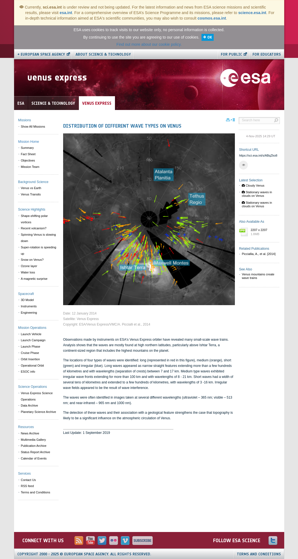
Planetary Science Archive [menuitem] (38, 411)
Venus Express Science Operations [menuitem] (37, 396)
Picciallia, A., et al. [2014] (258, 254)
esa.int (66, 12)
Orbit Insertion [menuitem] (30, 359)
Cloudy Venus (253, 185)
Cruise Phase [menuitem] (30, 352)
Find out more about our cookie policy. (148, 44)
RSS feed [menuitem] (27, 486)
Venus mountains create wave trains (258, 276)
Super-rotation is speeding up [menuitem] (38, 250)
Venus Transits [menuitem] (31, 194)
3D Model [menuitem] (27, 300)
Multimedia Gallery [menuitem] (33, 439)
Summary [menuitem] (27, 147)
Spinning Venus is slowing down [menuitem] (38, 238)
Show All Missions (33, 126)
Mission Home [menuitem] (28, 142)
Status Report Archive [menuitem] (35, 452)
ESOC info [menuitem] (28, 371)
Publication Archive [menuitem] (34, 445)
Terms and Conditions (259, 554)
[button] (243, 165)
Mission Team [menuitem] (30, 166)
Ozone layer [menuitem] (29, 266)
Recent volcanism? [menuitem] (34, 228)
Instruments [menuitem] (29, 306)
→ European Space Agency (41, 54)
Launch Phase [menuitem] (30, 346)
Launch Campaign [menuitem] (33, 340)
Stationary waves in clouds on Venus (257, 193)
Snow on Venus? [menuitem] (32, 259)
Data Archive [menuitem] (29, 405)
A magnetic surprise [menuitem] (34, 278)
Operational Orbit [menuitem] (32, 365)
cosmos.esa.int (211, 18)
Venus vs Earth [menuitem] (31, 188)
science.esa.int (252, 12)
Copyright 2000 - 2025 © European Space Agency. (84, 554)
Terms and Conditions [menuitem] (35, 492)
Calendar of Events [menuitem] (34, 458)
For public (231, 54)
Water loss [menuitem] (28, 272)
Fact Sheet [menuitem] (28, 154)
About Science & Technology (103, 54)
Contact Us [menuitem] (28, 480)
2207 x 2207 (264, 232)
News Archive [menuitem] (30, 433)
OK (209, 37)
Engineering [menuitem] (29, 312)
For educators (267, 54)
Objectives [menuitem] (28, 160)
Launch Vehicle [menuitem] (31, 334)
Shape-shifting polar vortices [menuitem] (34, 219)
